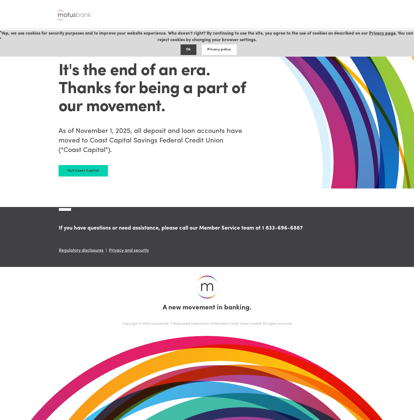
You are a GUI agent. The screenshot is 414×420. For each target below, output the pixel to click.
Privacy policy (219, 49)
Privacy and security (129, 250)
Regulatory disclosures (81, 250)
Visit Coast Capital (83, 170)
